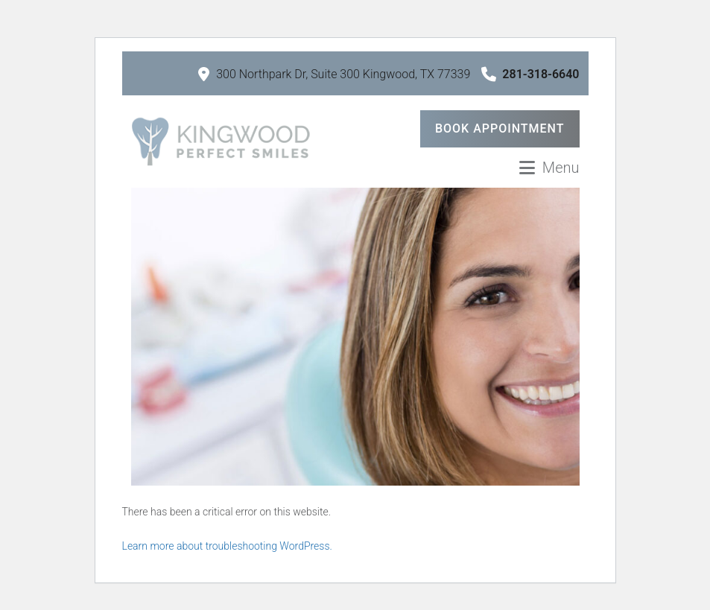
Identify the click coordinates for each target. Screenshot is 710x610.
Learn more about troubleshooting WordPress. (227, 546)
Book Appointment (500, 128)
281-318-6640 (530, 74)
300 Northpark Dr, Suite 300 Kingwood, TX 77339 (334, 74)
